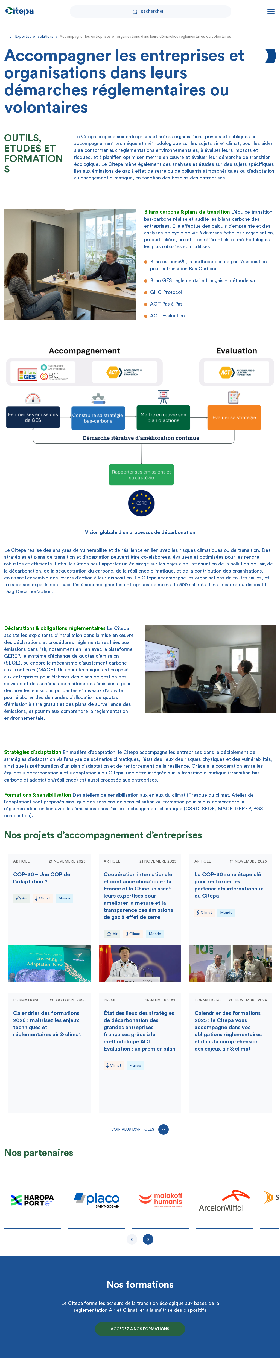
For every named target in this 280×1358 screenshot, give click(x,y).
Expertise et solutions (34, 37)
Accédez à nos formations (140, 1329)
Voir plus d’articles (140, 1129)
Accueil (6, 36)
